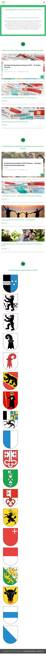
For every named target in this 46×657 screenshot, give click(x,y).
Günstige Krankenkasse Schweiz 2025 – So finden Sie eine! (22, 66)
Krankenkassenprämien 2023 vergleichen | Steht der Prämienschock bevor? (21, 247)
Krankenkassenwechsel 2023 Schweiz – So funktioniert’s (18, 222)
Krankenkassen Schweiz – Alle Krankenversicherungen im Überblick (21, 197)
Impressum (40, 655)
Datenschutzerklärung (29, 655)
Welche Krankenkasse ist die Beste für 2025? (14, 123)
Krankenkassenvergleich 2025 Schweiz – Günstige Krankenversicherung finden (22, 166)
